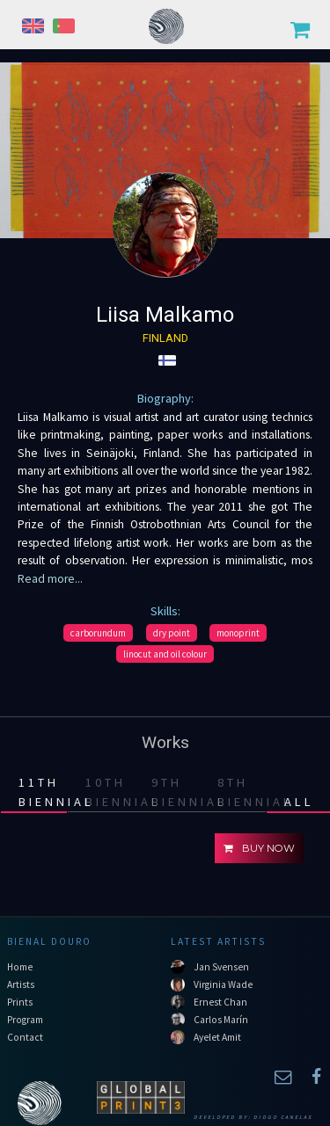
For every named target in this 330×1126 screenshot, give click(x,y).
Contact (25, 1037)
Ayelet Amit (217, 1037)
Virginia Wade (223, 984)
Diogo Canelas (282, 1117)
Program (25, 1019)
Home (20, 967)
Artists (20, 984)
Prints (20, 1002)
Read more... (50, 578)
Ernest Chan (220, 1002)
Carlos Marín (221, 1019)
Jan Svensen (221, 967)
